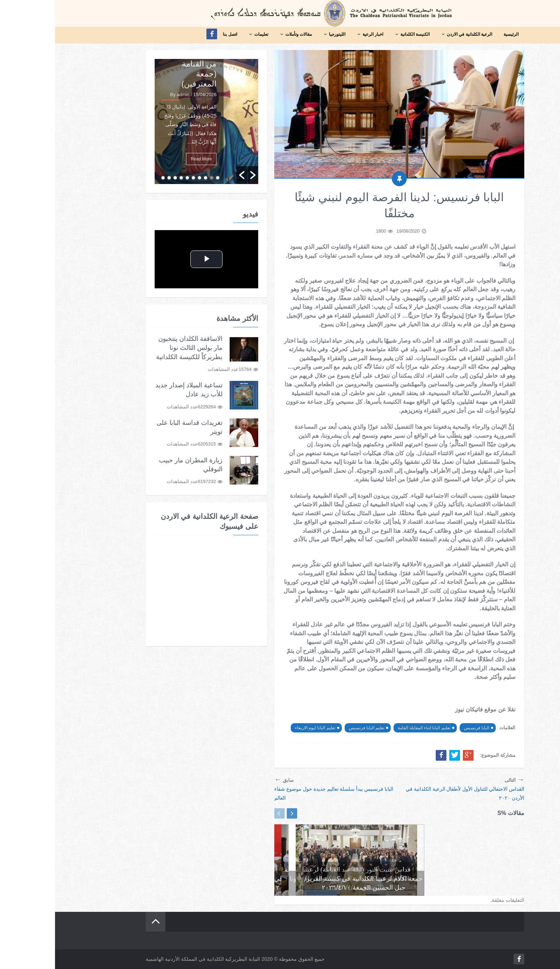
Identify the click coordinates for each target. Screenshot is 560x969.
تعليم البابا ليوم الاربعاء (260, 727)
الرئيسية (456, 34)
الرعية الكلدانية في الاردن (411, 34)
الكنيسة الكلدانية (357, 34)
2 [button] (156, 177)
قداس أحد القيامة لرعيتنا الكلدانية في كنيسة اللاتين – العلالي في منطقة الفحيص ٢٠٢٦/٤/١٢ (408, 878)
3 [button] (150, 177)
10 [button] (108, 177)
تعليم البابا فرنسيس (312, 727)
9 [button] (114, 177)
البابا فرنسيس (421, 727)
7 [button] (126, 177)
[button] (186, 175)
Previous (224, 813)
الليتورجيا (279, 34)
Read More (146, 159)
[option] (151, 121)
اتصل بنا (175, 34)
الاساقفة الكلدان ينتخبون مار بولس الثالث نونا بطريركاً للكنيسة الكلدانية (134, 347)
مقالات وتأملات (241, 34)
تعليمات (203, 34)
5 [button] (138, 177)
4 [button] (144, 177)
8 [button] (120, 177)
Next (237, 813)
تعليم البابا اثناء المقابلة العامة (369, 727)
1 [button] (162, 177)
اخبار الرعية (315, 34)
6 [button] (132, 177)
